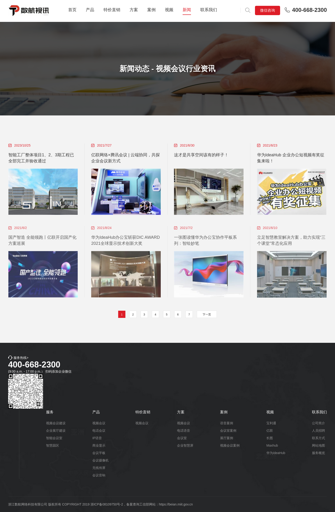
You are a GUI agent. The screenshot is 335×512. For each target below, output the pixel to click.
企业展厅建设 (56, 430)
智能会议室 (54, 438)
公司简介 (318, 423)
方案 (134, 9)
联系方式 (318, 438)
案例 (151, 9)
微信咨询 (267, 10)
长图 (269, 438)
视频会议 (98, 423)
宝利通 (271, 423)
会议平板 (98, 453)
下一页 (197, 314)
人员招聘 (318, 430)
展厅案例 (226, 438)
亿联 (269, 430)
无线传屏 (98, 468)
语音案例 (226, 423)
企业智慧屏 (185, 445)
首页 (72, 9)
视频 (169, 9)
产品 (90, 9)
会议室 (182, 438)
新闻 (187, 9)
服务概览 (318, 453)
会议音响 (98, 475)
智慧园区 (52, 445)
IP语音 (97, 438)
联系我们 (208, 9)
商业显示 (98, 445)
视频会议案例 (230, 445)
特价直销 (112, 9)
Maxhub (272, 445)
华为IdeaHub (275, 453)
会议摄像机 (100, 460)
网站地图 (318, 445)
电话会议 (98, 430)
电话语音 (183, 430)
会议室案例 (228, 430)
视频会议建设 (56, 423)
